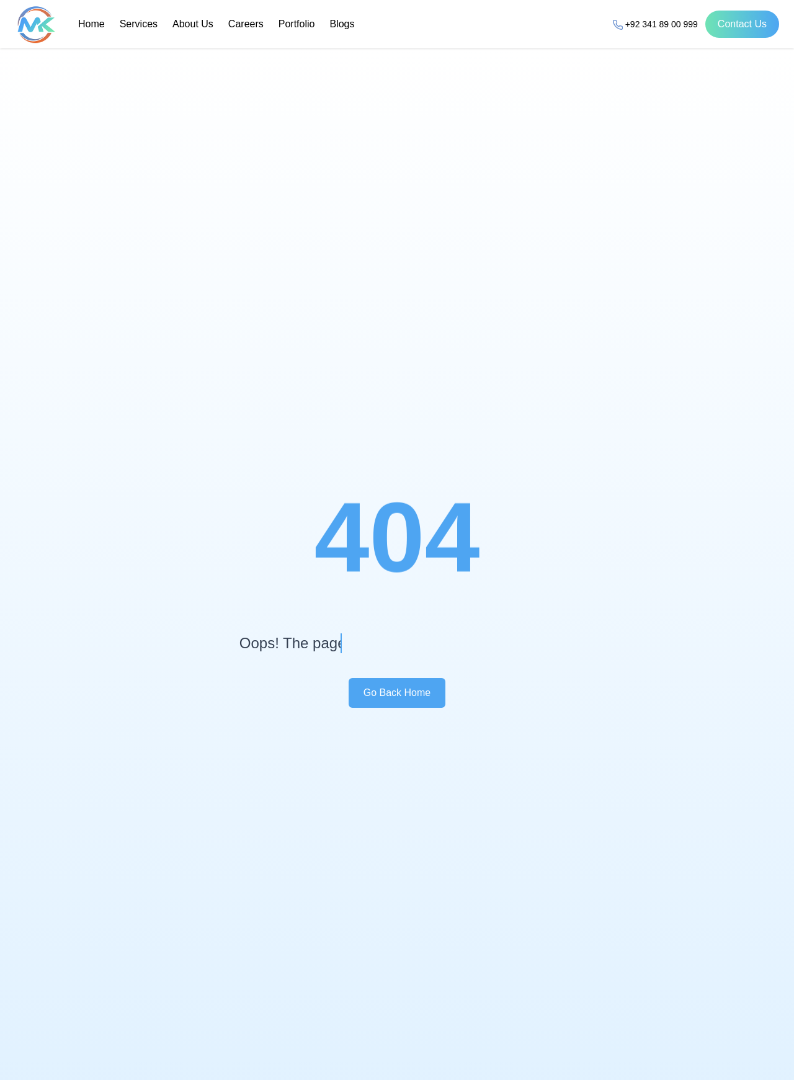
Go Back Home (397, 692)
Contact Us (742, 24)
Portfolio (297, 24)
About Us (192, 24)
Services (139, 24)
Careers (246, 24)
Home (91, 24)
